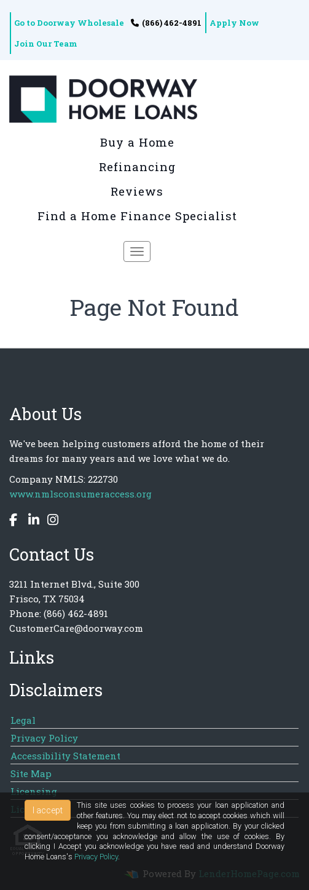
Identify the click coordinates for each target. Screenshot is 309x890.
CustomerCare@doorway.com (76, 628)
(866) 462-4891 (166, 22)
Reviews (137, 191)
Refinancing (137, 166)
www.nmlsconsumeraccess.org (80, 494)
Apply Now (234, 22)
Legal (23, 720)
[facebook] (14, 521)
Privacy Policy (44, 738)
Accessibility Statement (65, 756)
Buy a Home (137, 142)
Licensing (33, 791)
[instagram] (49, 521)
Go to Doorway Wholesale (69, 22)
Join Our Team (45, 43)
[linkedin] (30, 521)
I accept (48, 810)
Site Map (31, 773)
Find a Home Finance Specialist (137, 216)
